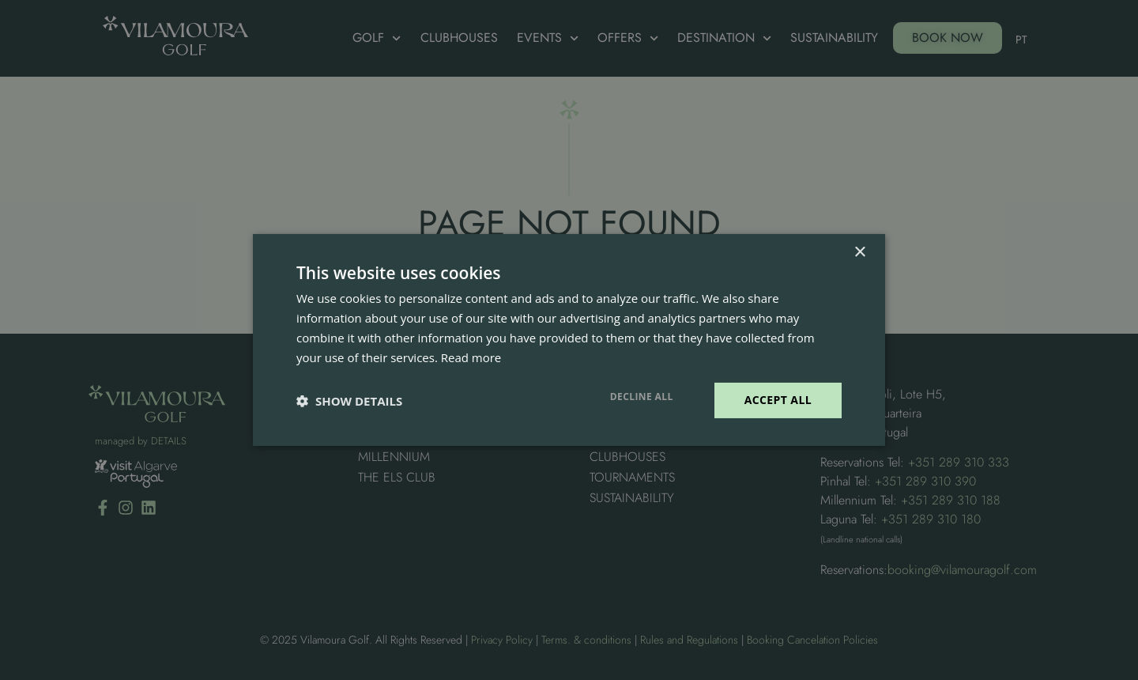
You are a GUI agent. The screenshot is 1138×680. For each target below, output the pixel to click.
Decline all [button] (641, 396)
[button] (349, 401)
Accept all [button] (778, 399)
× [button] (859, 253)
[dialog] (569, 340)
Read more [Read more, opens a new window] (471, 357)
